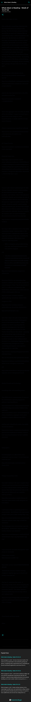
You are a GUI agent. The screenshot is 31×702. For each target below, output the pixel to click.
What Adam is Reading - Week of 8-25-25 (11, 657)
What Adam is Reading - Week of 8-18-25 (11, 670)
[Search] (29, 2)
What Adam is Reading (10, 2)
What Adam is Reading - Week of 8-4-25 (10, 684)
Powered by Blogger (15, 700)
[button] (2, 15)
